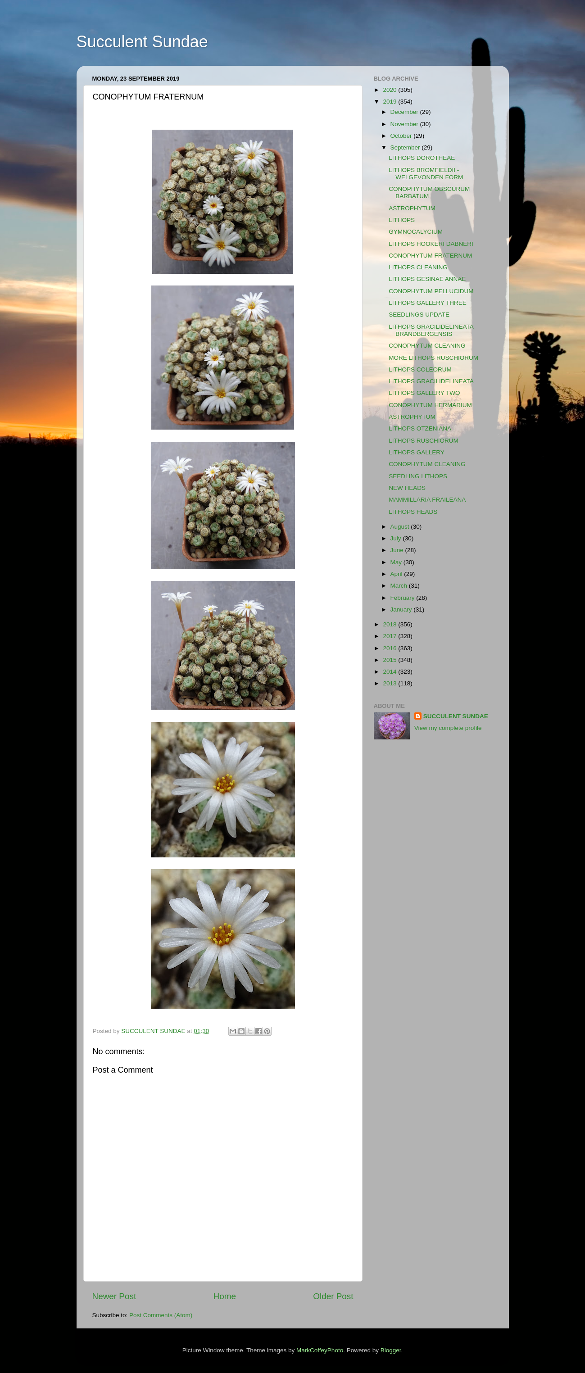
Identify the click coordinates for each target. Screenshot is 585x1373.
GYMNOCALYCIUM (416, 231)
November (405, 124)
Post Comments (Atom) (160, 1315)
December (405, 112)
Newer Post (114, 1296)
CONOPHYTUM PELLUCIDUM (431, 291)
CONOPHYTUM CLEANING (427, 345)
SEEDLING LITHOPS (418, 476)
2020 (390, 89)
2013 (390, 683)
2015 (390, 660)
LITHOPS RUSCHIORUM (423, 440)
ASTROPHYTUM (412, 208)
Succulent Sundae (142, 41)
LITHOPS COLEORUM (420, 369)
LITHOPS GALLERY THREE (428, 302)
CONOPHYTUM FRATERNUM (430, 255)
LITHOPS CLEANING (418, 267)
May (397, 562)
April (397, 574)
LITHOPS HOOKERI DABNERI (431, 243)
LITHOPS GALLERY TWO (424, 393)
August (400, 526)
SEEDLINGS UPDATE (419, 314)
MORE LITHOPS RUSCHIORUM (433, 357)
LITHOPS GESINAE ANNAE (427, 279)
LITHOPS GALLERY (416, 452)
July (396, 538)
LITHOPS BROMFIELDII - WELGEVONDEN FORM (426, 174)
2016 (390, 648)
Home (224, 1296)
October (402, 135)
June (397, 550)
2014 (390, 671)
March (399, 585)
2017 (390, 636)
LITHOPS (402, 220)
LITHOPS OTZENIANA (420, 428)
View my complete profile (448, 728)
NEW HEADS (407, 488)
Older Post (333, 1296)
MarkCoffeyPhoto (319, 1350)
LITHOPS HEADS (413, 511)
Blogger (391, 1350)
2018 (390, 624)
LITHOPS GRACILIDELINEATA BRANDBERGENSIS (431, 330)
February (403, 597)
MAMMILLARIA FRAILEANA (427, 499)
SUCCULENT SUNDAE (455, 716)
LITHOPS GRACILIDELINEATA (431, 381)
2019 (390, 101)
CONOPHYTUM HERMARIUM (430, 405)
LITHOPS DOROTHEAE (422, 157)
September (406, 147)
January (402, 609)
